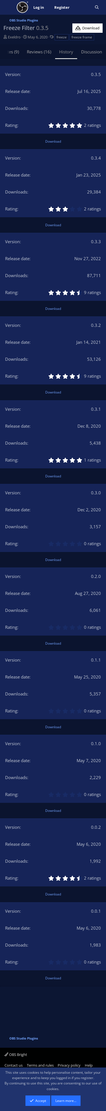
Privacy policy (69, 1065)
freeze (62, 37)
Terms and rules (40, 1065)
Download (53, 141)
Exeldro (14, 37)
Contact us (14, 1065)
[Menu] (8, 7)
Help (89, 1065)
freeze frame (82, 37)
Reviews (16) (39, 52)
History (66, 52)
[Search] (96, 7)
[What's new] (82, 7)
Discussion (91, 52)
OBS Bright (16, 1054)
